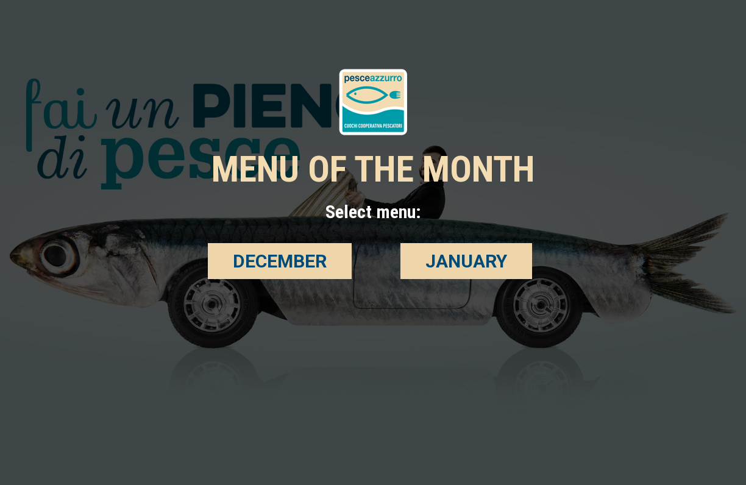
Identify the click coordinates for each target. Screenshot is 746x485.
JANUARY (466, 261)
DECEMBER (280, 261)
